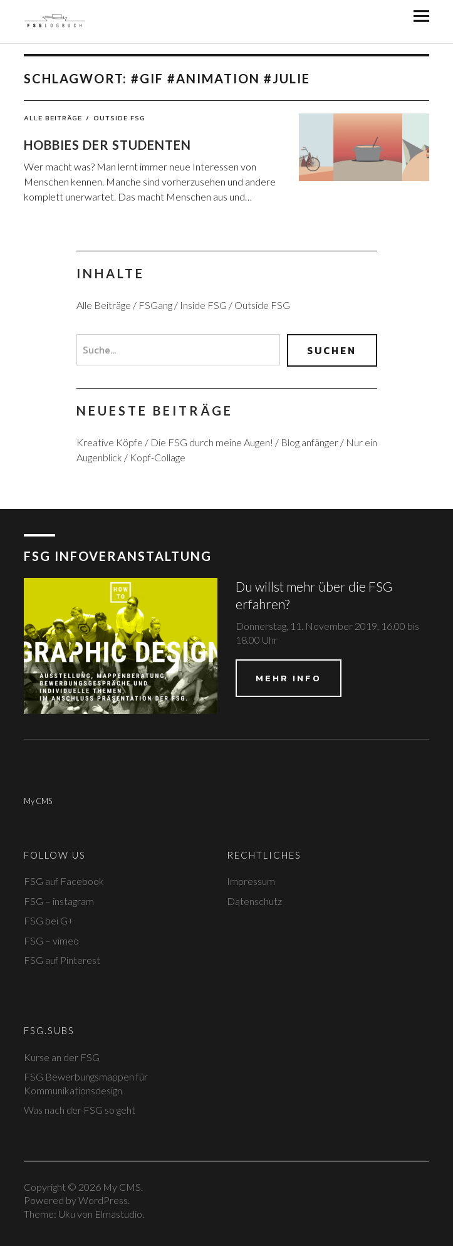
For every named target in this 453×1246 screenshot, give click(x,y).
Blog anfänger (309, 442)
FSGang (155, 305)
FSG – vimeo (51, 940)
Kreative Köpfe (109, 442)
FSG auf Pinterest (62, 960)
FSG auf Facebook (64, 881)
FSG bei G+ (48, 920)
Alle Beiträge (53, 118)
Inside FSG (203, 305)
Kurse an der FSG (62, 1057)
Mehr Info (288, 678)
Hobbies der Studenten (107, 144)
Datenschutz (254, 901)
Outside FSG (119, 118)
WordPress (103, 1200)
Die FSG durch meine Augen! (211, 442)
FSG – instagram (59, 901)
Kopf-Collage (157, 457)
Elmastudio (118, 1214)
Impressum (251, 881)
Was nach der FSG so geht (79, 1110)
